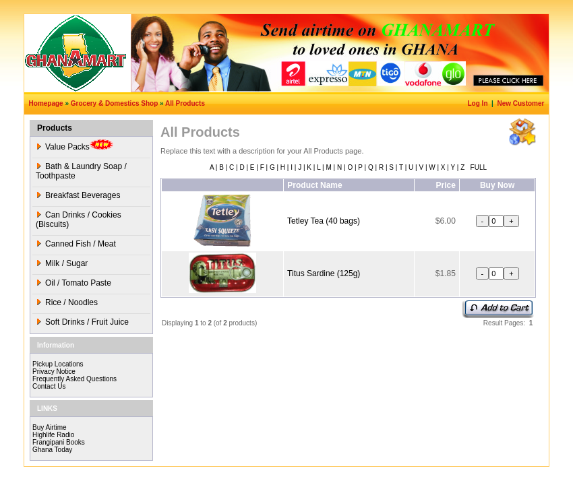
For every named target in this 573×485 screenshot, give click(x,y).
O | (351, 167)
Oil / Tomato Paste (73, 283)
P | (362, 167)
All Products (185, 103)
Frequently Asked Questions (74, 379)
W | (433, 167)
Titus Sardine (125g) (323, 273)
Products (54, 128)
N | (340, 167)
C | (232, 167)
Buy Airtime (49, 427)
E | (253, 167)
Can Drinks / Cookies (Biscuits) (78, 219)
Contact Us (48, 386)
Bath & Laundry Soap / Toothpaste (81, 171)
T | (401, 167)
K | (310, 167)
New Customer (521, 103)
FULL (478, 167)
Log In (479, 103)
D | (243, 167)
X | (444, 167)
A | (214, 167)
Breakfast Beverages (78, 195)
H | (283, 167)
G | (273, 167)
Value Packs (74, 145)
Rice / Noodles (67, 302)
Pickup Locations (58, 364)
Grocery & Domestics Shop (114, 103)
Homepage (46, 103)
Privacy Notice (54, 371)
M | (329, 167)
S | (393, 167)
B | (222, 167)
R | (382, 167)
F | (263, 167)
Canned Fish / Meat (76, 244)
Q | (371, 167)
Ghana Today (52, 449)
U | (411, 167)
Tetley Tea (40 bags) (323, 221)
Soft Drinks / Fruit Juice (82, 322)
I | (292, 167)
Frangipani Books (58, 442)
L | (319, 167)
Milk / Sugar (62, 263)
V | (422, 167)
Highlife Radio (53, 435)
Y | (453, 167)
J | (300, 167)
